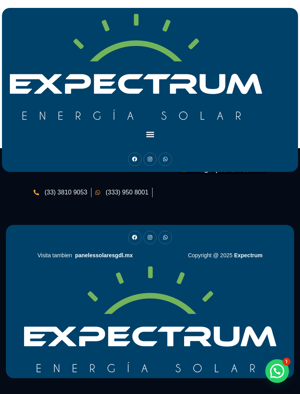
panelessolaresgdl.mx (103, 255)
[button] (150, 134)
